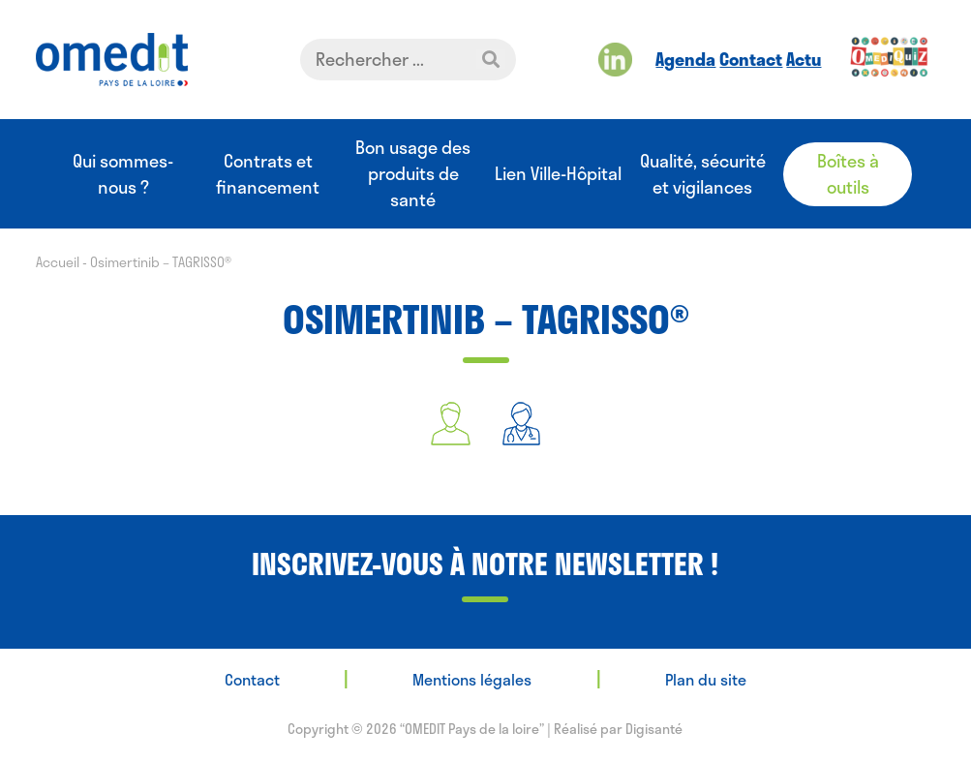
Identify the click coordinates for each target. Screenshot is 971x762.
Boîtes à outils (848, 173)
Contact (750, 59)
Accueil (57, 262)
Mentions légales (471, 679)
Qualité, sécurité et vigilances (703, 174)
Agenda (685, 59)
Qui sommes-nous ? (123, 174)
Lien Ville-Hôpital (558, 174)
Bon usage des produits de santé (412, 174)
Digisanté (654, 728)
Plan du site (705, 679)
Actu (803, 59)
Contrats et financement (267, 174)
